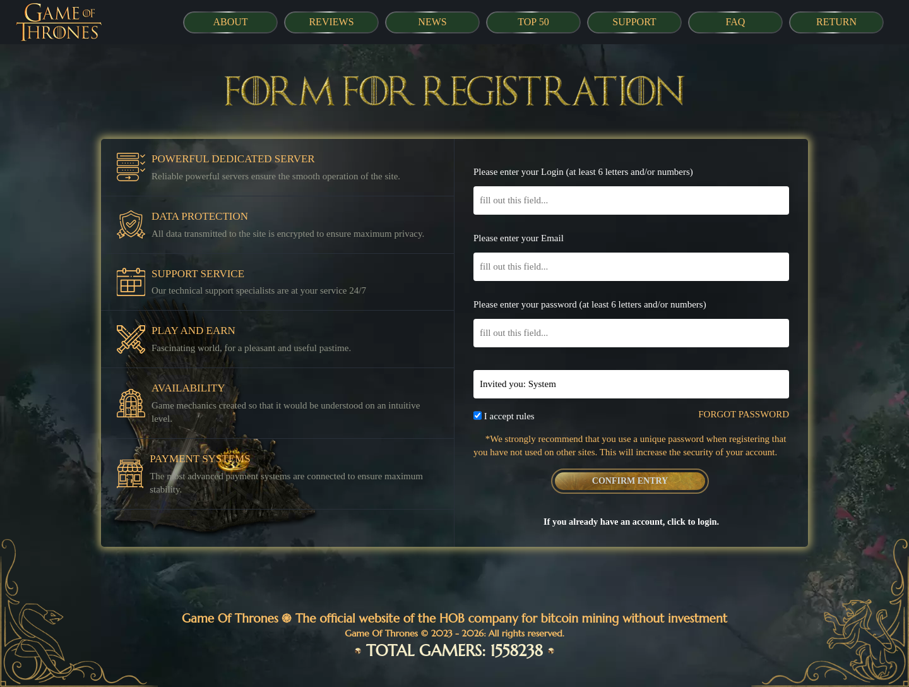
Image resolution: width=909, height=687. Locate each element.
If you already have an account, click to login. (631, 522)
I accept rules (509, 416)
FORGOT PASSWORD (743, 414)
